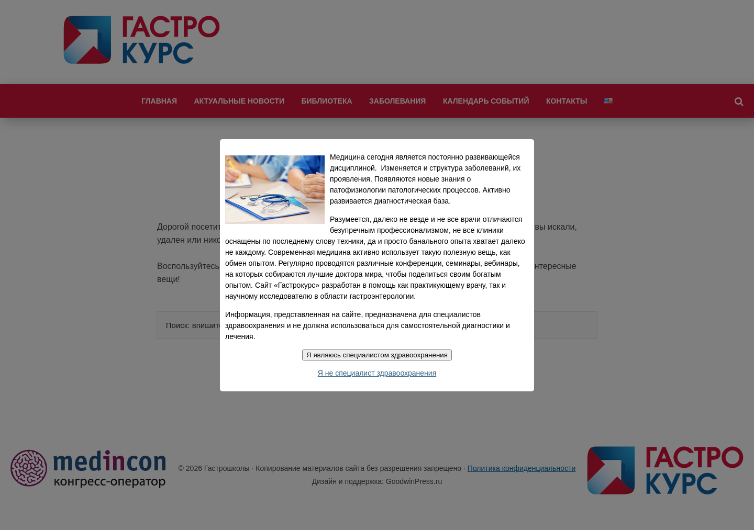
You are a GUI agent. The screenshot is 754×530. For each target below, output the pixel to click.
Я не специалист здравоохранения (377, 373)
